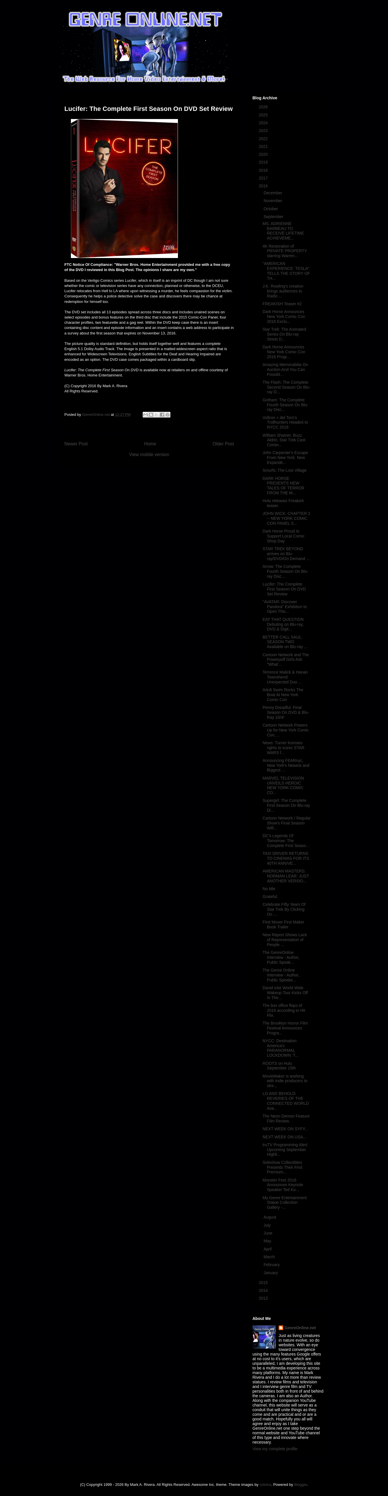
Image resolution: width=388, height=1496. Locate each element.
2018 (264, 170)
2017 (264, 178)
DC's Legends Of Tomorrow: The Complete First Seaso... (285, 840)
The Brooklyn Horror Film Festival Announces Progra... (285, 1028)
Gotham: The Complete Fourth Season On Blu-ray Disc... (285, 405)
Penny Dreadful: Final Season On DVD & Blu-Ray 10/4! (285, 712)
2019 (264, 162)
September (274, 216)
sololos (265, 1484)
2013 (264, 1298)
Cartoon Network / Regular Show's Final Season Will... (286, 823)
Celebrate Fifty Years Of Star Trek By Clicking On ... (284, 909)
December (273, 193)
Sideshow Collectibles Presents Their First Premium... (282, 1167)
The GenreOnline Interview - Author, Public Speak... (280, 957)
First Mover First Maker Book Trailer (283, 924)
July (268, 1225)
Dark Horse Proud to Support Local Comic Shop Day (283, 536)
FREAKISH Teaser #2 (281, 303)
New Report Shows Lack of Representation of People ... (284, 939)
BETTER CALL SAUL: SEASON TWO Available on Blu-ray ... (284, 642)
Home (150, 443)
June (268, 1233)
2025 (264, 115)
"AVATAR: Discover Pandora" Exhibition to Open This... (284, 606)
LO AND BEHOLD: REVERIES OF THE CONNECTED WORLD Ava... (285, 1100)
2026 (264, 107)
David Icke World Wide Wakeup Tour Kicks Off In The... (285, 992)
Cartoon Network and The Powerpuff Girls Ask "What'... (285, 659)
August (270, 1217)
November (273, 200)
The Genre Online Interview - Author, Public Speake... (280, 975)
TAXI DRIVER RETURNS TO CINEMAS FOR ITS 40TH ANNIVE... (285, 858)
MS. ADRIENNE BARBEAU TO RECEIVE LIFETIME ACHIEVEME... (283, 230)
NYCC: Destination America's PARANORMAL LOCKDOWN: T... (280, 1048)
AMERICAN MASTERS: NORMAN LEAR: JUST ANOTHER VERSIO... (285, 876)
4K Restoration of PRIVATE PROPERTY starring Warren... (284, 251)
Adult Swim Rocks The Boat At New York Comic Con (282, 694)
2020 (264, 154)
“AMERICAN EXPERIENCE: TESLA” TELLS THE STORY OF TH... (286, 270)
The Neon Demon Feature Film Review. (286, 1118)
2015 (264, 1282)
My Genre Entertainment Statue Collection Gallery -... (284, 1202)
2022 (264, 138)
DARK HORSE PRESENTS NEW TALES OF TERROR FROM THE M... (283, 485)
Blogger (300, 1484)
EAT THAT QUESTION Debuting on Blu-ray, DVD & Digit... (283, 624)
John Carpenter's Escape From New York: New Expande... (285, 457)
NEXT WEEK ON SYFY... (285, 1128)
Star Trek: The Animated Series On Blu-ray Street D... (284, 334)
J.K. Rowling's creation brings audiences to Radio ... (282, 291)
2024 (264, 122)
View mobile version (149, 454)
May (268, 1241)
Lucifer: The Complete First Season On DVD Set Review (284, 589)
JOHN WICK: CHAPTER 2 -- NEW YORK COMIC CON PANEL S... (286, 518)
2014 (264, 1290)
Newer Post (76, 443)
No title (268, 888)
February (272, 1264)
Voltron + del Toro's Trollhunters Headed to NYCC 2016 (285, 422)
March (270, 1256)
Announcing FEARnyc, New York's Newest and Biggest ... (285, 765)
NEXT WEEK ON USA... (284, 1137)
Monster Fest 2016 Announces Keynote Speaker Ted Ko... (282, 1185)
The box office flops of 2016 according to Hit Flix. (283, 1010)
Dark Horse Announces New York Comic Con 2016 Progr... (283, 352)
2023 (264, 130)
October (271, 208)
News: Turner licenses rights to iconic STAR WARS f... (283, 747)
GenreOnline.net (300, 1327)
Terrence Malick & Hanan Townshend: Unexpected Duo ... (285, 677)
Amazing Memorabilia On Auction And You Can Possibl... (285, 369)
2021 (264, 146)
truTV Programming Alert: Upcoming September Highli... (285, 1149)
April (268, 1249)
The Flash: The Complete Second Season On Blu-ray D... (286, 387)
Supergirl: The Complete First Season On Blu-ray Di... (286, 805)
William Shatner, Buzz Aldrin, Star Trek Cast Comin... (283, 440)
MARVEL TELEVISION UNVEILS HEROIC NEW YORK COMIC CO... (283, 785)
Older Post (223, 443)
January (271, 1272)
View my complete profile (275, 1448)
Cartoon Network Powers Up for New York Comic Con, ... (285, 730)
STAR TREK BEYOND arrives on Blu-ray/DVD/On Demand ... (286, 553)
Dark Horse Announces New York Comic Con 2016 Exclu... (283, 316)
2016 (264, 186)
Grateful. (270, 896)
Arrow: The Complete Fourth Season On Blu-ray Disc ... (285, 571)
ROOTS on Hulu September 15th (279, 1066)
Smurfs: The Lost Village (284, 470)
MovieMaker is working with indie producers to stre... (284, 1081)
